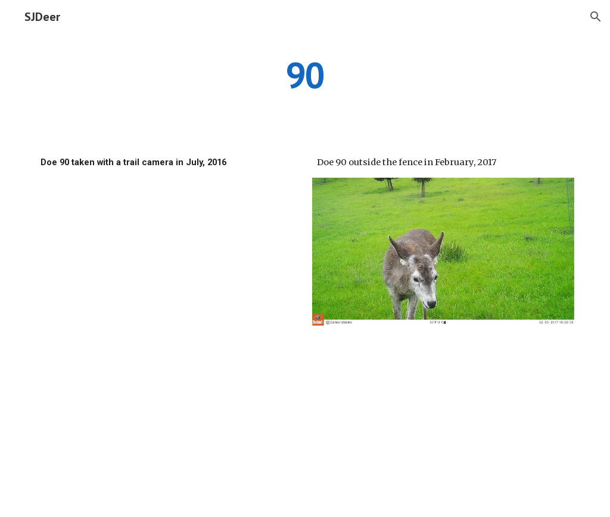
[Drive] (167, 260)
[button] (595, 16)
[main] (304, 74)
